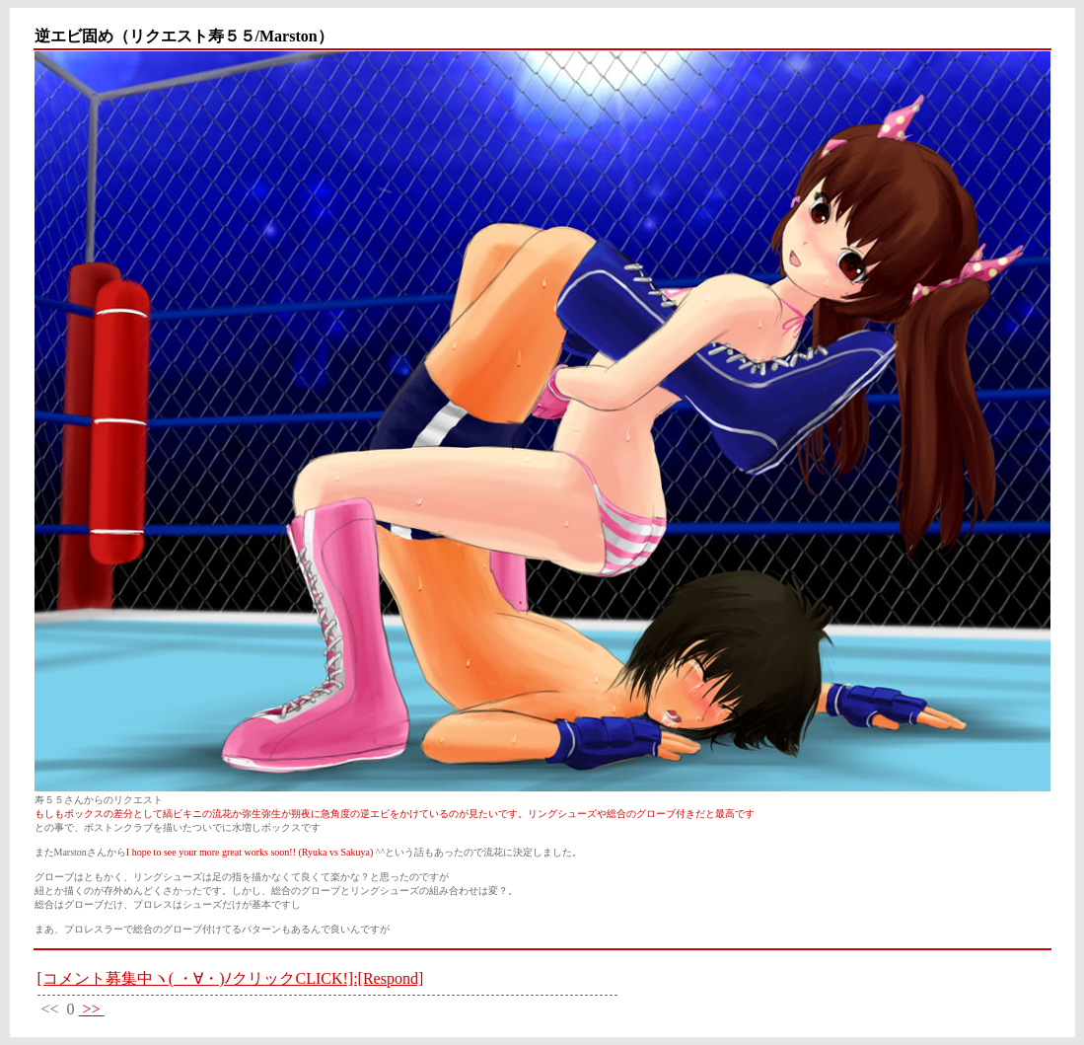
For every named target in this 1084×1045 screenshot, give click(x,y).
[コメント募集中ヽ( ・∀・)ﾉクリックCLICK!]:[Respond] (230, 978)
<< (50, 1009)
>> (92, 1009)
